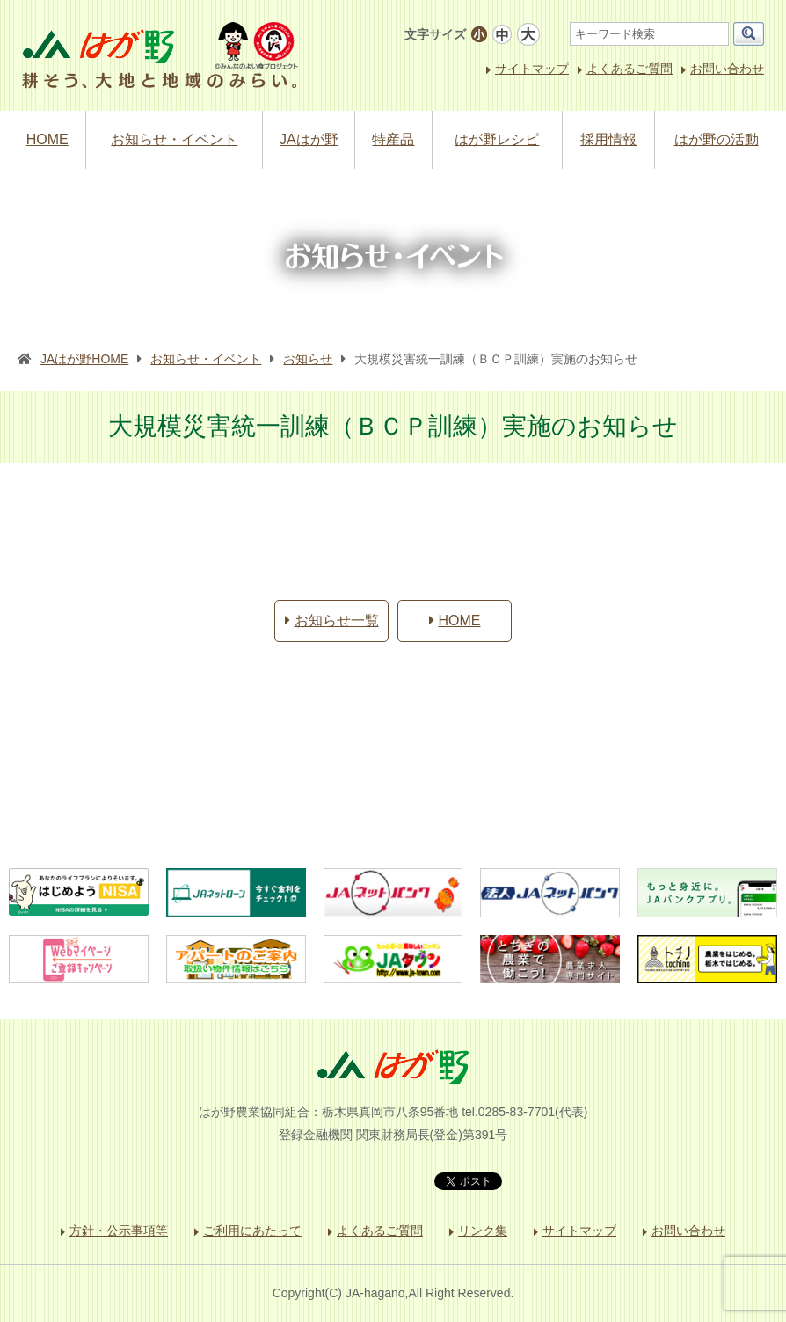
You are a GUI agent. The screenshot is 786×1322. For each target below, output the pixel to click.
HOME (47, 139)
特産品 (393, 139)
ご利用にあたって (252, 1230)
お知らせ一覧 (332, 620)
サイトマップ (532, 69)
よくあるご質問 (629, 69)
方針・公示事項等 (118, 1230)
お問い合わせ (727, 69)
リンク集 (482, 1230)
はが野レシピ (497, 139)
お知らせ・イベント (174, 139)
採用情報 (608, 139)
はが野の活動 (716, 139)
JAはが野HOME (84, 359)
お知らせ (307, 359)
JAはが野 (309, 139)
